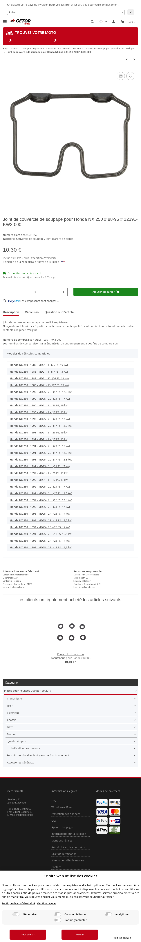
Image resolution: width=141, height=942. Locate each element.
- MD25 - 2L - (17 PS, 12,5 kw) (41, 392)
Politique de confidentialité (18, 903)
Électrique (13, 712)
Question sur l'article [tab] (59, 312)
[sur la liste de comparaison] (121, 76)
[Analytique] (108, 914)
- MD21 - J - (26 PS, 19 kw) (39, 365)
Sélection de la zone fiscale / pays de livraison (34, 262)
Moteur (11, 734)
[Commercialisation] (57, 914)
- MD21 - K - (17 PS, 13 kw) (39, 385)
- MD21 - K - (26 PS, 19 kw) (39, 378)
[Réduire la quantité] (7, 292)
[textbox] (65, 12)
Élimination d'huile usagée (67, 860)
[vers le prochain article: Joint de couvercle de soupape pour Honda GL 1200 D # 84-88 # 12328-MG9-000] (134, 59)
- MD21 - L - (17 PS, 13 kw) (39, 412)
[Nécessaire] (15, 914)
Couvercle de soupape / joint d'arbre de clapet (44, 238)
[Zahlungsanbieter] (57, 920)
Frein (10, 705)
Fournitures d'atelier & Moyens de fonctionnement (38, 755)
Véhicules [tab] (32, 312)
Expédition (37, 258)
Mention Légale (46, 903)
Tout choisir (28, 934)
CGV (53, 820)
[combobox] (66, 12)
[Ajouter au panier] (105, 292)
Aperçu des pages (62, 827)
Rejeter (80, 934)
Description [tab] (11, 312)
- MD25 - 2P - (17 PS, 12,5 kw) (41, 520)
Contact (56, 867)
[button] (92, 21)
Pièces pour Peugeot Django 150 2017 (27, 690)
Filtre (10, 727)
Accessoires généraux (20, 762)
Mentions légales (61, 840)
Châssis (11, 720)
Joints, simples (17, 741)
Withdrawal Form (62, 807)
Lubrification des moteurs (24, 748)
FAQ (53, 800)
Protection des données (65, 814)
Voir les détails (122, 937)
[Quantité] (35, 292)
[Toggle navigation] (5, 20)
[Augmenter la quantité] (63, 292)
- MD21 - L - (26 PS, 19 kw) (39, 405)
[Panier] (128, 21)
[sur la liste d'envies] (130, 76)
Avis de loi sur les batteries (68, 847)
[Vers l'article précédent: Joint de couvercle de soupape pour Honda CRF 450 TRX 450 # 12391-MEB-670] (127, 59)
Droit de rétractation (64, 854)
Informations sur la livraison (68, 833)
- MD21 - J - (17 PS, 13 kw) (39, 371)
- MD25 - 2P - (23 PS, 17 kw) (40, 513)
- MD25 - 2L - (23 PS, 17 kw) (40, 398)
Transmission (15, 698)
